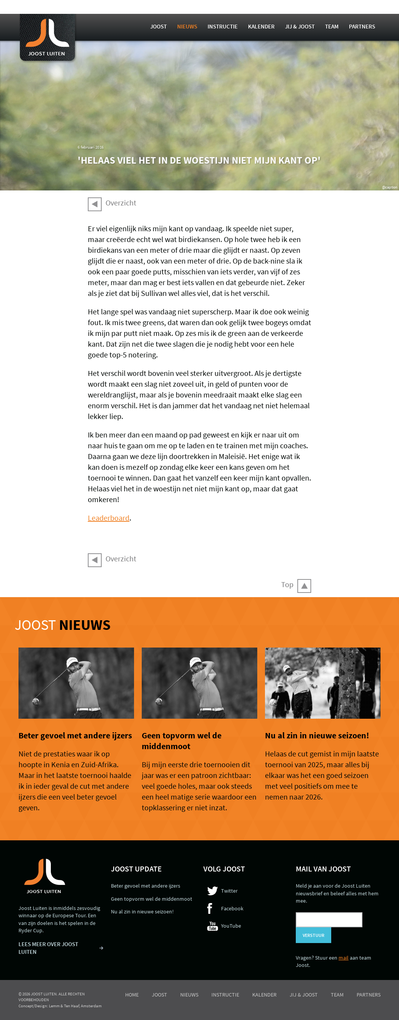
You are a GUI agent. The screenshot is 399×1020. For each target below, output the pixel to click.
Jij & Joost (300, 26)
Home (132, 994)
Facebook (232, 908)
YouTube (231, 925)
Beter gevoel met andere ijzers (75, 735)
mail (344, 957)
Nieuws (187, 26)
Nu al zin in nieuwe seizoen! (317, 735)
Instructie (223, 26)
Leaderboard (108, 518)
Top (287, 584)
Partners (362, 26)
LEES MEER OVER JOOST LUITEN (48, 947)
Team (332, 26)
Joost (158, 26)
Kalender (261, 26)
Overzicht (121, 202)
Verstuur (313, 935)
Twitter (229, 890)
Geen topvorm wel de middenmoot (181, 740)
